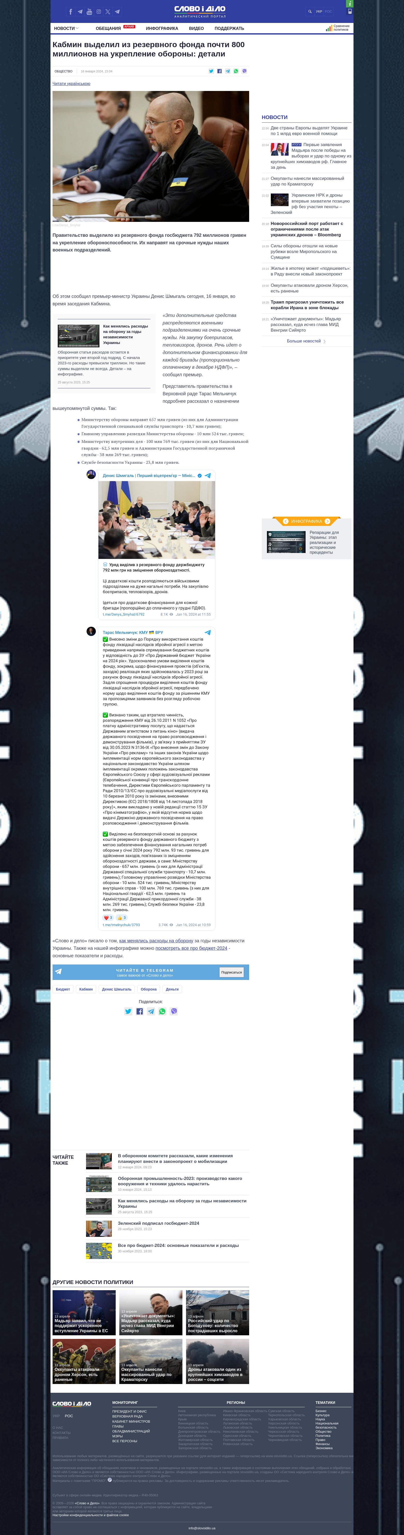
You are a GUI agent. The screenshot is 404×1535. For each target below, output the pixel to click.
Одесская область (237, 1436)
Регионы (236, 1402)
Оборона (148, 989)
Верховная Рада (127, 1416)
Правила (60, 1438)
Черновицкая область (285, 1440)
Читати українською (71, 84)
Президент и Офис (129, 1411)
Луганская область (237, 1423)
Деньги (172, 989)
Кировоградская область (242, 1419)
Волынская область (193, 1427)
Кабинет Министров (131, 1421)
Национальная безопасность (327, 1425)
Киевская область (237, 1415)
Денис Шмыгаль (116, 989)
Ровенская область (238, 1444)
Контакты (62, 1433)
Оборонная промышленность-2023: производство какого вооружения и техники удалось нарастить (180, 1184)
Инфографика (162, 28)
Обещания (115, 28)
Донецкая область (192, 1436)
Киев (182, 1411)
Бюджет (63, 989)
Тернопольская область (286, 1415)
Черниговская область (285, 1436)
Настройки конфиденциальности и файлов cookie (91, 1515)
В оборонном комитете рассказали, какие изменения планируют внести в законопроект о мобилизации (175, 1161)
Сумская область (281, 1411)
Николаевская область (240, 1431)
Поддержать (229, 28)
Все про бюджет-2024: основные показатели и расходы (178, 1248)
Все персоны (124, 1441)
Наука (320, 1419)
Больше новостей (306, 341)
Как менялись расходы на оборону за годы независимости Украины (125, 334)
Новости (66, 28)
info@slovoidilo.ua (202, 1528)
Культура (323, 1415)
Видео (196, 28)
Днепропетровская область (199, 1431)
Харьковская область (284, 1419)
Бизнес (321, 1411)
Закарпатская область (195, 1444)
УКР (319, 11)
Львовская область (238, 1427)
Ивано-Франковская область (245, 1411)
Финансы (323, 1444)
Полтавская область (239, 1440)
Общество (63, 71)
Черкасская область (283, 1431)
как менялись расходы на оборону (156, 940)
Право (320, 1440)
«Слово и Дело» (87, 1503)
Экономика (324, 1448)
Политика (323, 1436)
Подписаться (231, 972)
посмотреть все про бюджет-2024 (192, 948)
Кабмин (86, 989)
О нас (58, 1428)
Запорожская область (195, 1448)
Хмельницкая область (285, 1427)
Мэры (117, 1436)
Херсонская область (284, 1423)
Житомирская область (195, 1440)
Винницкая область (193, 1423)
